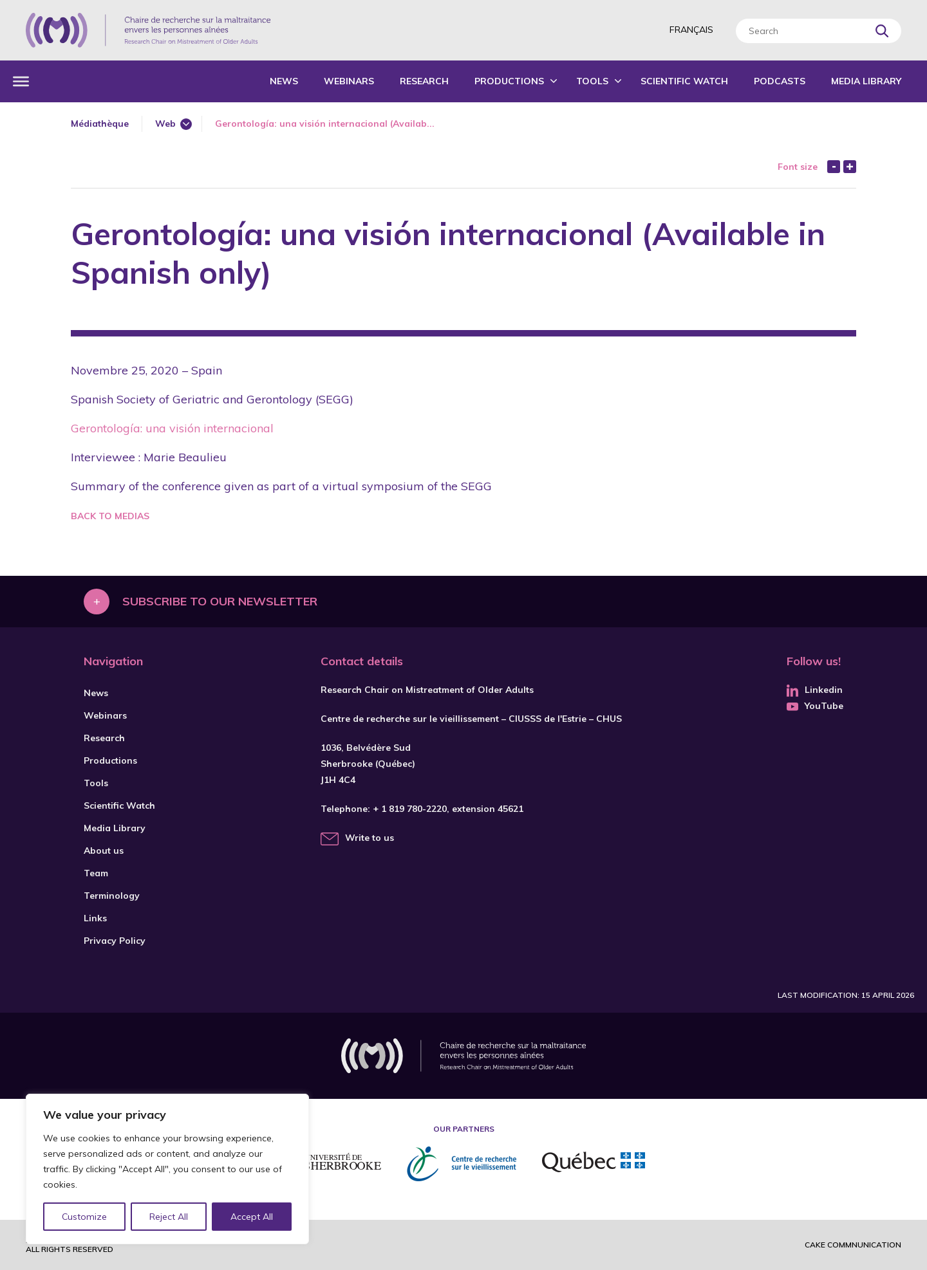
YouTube (815, 706)
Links (95, 918)
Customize (85, 1216)
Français (691, 29)
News (284, 81)
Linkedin (815, 689)
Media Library (866, 81)
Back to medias (110, 516)
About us (104, 850)
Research (424, 81)
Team (96, 873)
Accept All (251, 1216)
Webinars (349, 81)
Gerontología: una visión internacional (172, 428)
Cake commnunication (853, 1244)
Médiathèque (100, 123)
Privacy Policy (114, 940)
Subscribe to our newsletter (219, 601)
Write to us (369, 837)
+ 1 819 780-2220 (410, 808)
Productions (509, 81)
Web (165, 123)
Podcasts (779, 81)
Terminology (112, 895)
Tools (592, 81)
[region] (167, 1169)
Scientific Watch (684, 81)
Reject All (169, 1216)
